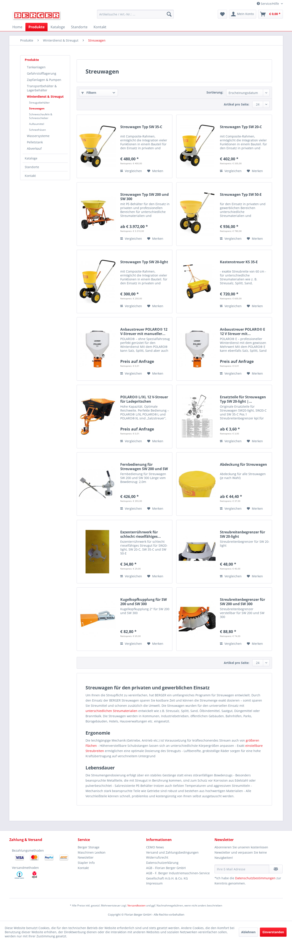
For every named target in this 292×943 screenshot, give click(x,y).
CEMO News (155, 847)
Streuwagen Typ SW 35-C (141, 127)
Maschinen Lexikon (92, 852)
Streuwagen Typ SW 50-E (241, 194)
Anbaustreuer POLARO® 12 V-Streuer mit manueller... (143, 331)
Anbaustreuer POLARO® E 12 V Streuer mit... (242, 331)
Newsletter (86, 857)
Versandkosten (136, 905)
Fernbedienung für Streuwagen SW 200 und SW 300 (144, 466)
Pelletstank (35, 142)
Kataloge (31, 158)
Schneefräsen (37, 130)
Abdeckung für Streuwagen (243, 464)
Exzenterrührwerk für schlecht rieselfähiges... (140, 534)
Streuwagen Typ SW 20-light (144, 262)
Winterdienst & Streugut (45, 96)
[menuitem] (135, 14)
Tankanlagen (36, 67)
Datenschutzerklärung (162, 863)
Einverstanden (273, 932)
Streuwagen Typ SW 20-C (241, 127)
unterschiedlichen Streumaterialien (111, 711)
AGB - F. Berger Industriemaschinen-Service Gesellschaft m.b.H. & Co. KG (178, 875)
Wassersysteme (38, 136)
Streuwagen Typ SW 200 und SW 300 (144, 196)
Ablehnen (248, 932)
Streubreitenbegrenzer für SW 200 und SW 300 (242, 601)
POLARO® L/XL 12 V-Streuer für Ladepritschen (144, 399)
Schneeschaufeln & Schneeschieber (40, 116)
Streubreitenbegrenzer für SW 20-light (242, 534)
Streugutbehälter (39, 102)
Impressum (154, 883)
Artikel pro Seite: (236, 104)
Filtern (88, 92)
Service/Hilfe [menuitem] (268, 4)
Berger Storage (88, 847)
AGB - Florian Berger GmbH (166, 868)
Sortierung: (214, 92)
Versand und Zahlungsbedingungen (172, 852)
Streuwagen (37, 108)
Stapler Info (86, 863)
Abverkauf (34, 148)
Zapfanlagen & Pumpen (44, 80)
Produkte (32, 60)
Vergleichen (131, 171)
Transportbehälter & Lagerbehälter (42, 88)
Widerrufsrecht (157, 857)
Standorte (32, 167)
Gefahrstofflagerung (41, 73)
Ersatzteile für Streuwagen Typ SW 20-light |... (243, 399)
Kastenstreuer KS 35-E (239, 262)
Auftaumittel (36, 124)
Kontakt (30, 176)
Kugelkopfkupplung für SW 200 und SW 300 (143, 601)
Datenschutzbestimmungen (255, 878)
